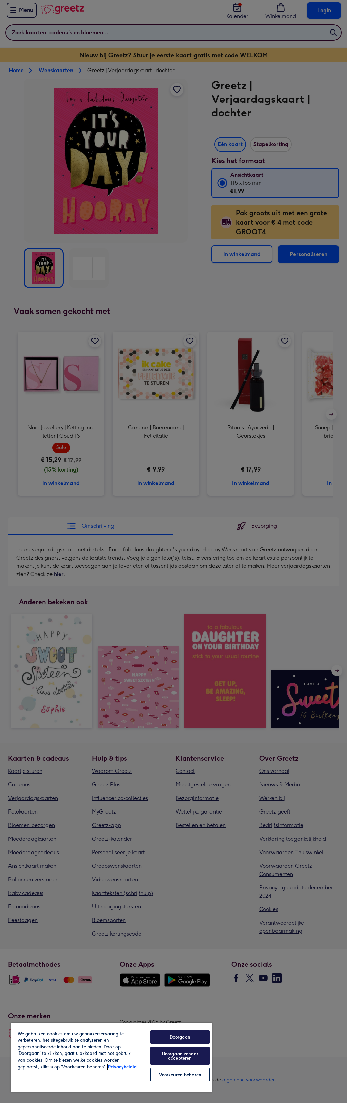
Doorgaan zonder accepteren (180, 1056)
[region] (111, 1057)
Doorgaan (180, 1037)
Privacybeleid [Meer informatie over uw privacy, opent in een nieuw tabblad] (122, 1066)
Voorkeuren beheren (180, 1074)
